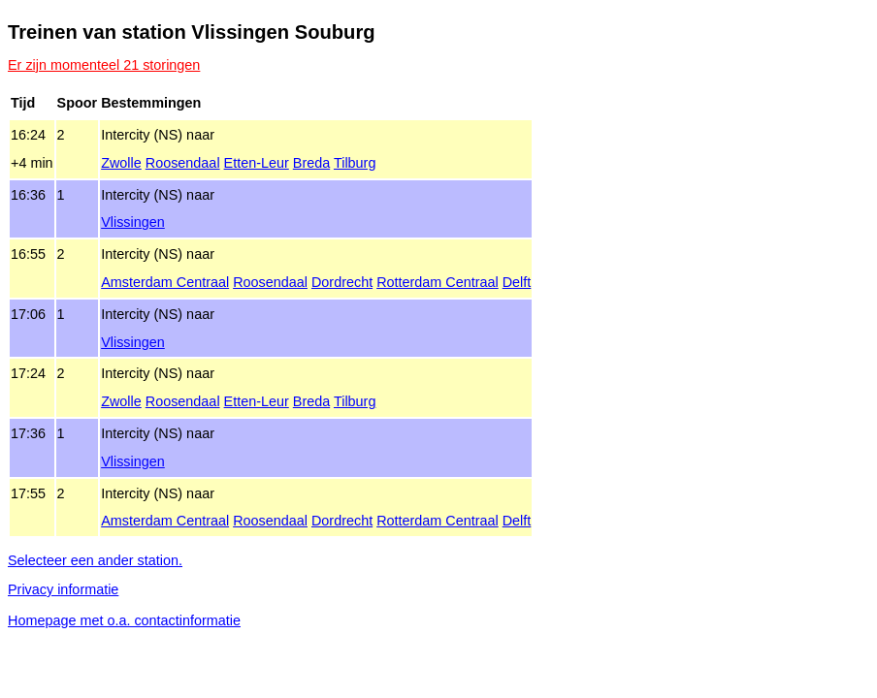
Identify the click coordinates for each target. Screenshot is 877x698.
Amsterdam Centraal (165, 282)
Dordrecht (342, 282)
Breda (311, 163)
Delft (517, 282)
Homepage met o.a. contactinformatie (124, 620)
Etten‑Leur (256, 163)
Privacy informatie (63, 589)
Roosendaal (183, 163)
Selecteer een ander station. (95, 560)
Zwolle (121, 163)
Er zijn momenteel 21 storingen (104, 65)
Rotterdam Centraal (437, 282)
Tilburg (354, 163)
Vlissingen (133, 222)
